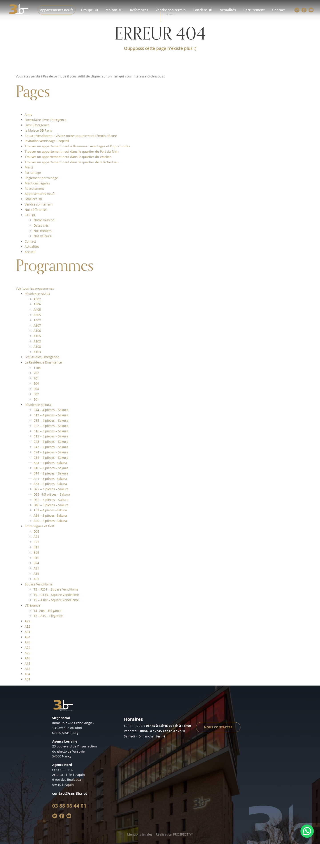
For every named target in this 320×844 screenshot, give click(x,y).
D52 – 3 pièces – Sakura (51, 500)
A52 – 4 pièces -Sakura (50, 510)
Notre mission (44, 220)
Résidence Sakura (38, 405)
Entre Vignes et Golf (39, 526)
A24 (36, 536)
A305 (37, 315)
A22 (27, 621)
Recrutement (254, 10)
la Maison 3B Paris (38, 130)
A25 (27, 653)
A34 (27, 637)
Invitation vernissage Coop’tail (47, 141)
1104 (37, 368)
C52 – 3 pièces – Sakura (51, 426)
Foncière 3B (202, 10)
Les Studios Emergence (42, 357)
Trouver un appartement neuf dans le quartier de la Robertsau (72, 162)
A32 (27, 626)
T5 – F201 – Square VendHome (56, 589)
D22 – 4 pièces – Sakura (51, 489)
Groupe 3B (89, 10)
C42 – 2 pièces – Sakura (51, 447)
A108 (37, 346)
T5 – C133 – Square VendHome (56, 595)
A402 (37, 320)
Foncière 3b (33, 199)
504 (36, 389)
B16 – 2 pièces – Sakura (51, 468)
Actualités (228, 10)
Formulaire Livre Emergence (45, 120)
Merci (29, 167)
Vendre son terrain (171, 10)
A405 (37, 309)
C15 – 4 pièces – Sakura (51, 420)
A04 (27, 674)
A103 (37, 352)
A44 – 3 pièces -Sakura (50, 478)
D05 (36, 531)
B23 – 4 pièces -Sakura (50, 463)
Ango (28, 114)
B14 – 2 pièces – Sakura (51, 473)
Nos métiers (43, 231)
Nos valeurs (42, 236)
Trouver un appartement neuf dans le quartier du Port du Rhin (72, 151)
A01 (36, 579)
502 (36, 394)
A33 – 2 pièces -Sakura (50, 484)
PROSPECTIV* (183, 834)
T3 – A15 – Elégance (48, 616)
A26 (27, 642)
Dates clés (41, 225)
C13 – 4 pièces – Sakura (51, 415)
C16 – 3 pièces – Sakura (51, 431)
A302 (37, 299)
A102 (37, 341)
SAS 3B (30, 215)
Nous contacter (218, 727)
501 (36, 399)
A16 (27, 658)
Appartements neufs (56, 10)
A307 (37, 325)
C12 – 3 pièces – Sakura (51, 436)
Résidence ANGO (37, 294)
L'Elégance (32, 605)
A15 (36, 573)
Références (139, 10)
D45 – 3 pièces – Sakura (51, 505)
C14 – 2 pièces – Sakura (51, 457)
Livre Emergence (37, 125)
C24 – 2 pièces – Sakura (51, 452)
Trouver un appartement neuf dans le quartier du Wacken (68, 157)
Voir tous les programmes (35, 288)
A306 (37, 304)
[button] (307, 831)
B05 (36, 552)
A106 (37, 330)
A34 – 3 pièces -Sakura (50, 515)
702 (36, 373)
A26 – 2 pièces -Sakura (50, 521)
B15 (36, 558)
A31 (27, 632)
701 (36, 378)
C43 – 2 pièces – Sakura (51, 441)
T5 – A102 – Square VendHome (56, 600)
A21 (36, 568)
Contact (278, 10)
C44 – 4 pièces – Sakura (51, 410)
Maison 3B (114, 10)
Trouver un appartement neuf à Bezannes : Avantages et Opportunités (77, 146)
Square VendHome (38, 584)
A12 (27, 668)
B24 (36, 563)
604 (36, 383)
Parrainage (33, 172)
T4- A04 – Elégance (47, 611)
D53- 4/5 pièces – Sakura (52, 494)
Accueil (30, 252)
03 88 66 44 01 (69, 805)
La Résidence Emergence (43, 362)
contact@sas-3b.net (69, 793)
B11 (36, 547)
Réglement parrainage (41, 178)
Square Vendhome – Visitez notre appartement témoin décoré (71, 136)
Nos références (36, 210)
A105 (37, 336)
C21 (36, 542)
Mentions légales (37, 183)
